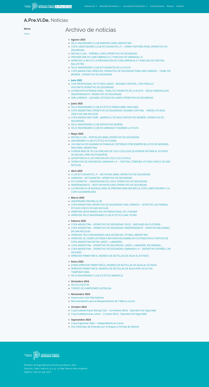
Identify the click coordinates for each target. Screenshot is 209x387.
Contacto (180, 6)
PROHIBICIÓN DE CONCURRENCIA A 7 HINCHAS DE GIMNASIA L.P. (107, 57)
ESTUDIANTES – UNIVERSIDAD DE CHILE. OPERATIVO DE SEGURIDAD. (109, 181)
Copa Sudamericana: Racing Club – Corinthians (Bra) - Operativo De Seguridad (113, 310)
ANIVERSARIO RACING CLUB (86, 201)
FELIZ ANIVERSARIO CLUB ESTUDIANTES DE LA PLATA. (101, 67)
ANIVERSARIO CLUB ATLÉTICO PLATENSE (94, 140)
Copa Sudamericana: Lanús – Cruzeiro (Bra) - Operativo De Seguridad (108, 314)
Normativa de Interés (109, 6)
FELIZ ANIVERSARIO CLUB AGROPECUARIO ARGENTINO (101, 43)
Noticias (170, 6)
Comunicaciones (157, 6)
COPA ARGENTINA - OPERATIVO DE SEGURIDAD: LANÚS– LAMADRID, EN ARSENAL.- (116, 245)
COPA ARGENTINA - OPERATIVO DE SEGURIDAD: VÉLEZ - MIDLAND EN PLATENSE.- (116, 224)
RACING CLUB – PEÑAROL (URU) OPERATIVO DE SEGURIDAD (104, 53)
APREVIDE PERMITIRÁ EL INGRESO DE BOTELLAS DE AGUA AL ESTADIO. (110, 255)
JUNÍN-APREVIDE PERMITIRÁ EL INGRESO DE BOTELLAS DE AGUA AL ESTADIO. (114, 265)
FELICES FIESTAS (80, 284)
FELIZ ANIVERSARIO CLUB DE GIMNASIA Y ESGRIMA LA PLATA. (105, 128)
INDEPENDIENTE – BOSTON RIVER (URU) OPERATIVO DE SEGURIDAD (109, 185)
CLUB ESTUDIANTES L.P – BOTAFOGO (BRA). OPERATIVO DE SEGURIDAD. (111, 174)
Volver (27, 32)
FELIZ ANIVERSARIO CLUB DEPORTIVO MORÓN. (97, 124)
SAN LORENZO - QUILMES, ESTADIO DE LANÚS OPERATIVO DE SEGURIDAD (112, 97)
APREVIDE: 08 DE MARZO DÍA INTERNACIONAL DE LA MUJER (104, 211)
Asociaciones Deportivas (134, 6)
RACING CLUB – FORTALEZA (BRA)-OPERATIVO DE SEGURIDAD (105, 137)
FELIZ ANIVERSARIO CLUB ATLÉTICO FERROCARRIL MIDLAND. (105, 107)
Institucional (89, 6)
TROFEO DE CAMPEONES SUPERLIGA (91, 288)
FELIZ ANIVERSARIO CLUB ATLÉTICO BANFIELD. (97, 275)
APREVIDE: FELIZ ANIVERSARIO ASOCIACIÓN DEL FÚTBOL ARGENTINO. (109, 234)
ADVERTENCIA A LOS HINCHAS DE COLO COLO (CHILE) (101, 158)
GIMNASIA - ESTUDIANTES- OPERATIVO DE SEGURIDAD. (102, 178)
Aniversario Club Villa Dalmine (87, 297)
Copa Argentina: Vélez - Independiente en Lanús (97, 323)
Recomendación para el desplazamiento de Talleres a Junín (103, 301)
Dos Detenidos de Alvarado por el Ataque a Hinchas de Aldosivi (105, 326)
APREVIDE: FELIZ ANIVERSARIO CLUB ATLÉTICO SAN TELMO (104, 215)
